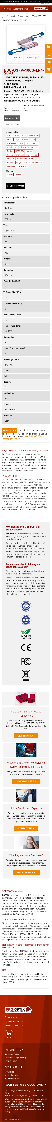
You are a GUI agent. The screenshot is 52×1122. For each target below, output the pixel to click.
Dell (16, 147)
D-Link (9, 147)
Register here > (26, 872)
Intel (27, 155)
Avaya (16, 140)
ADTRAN (16, 136)
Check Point (11, 143)
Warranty (10, 171)
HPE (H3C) (19, 151)
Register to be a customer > (25, 1084)
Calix (33, 140)
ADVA (24, 136)
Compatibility (12, 132)
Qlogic (18, 163)
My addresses (11, 1075)
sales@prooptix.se (12, 439)
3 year (10, 175)
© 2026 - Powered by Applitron (13, 1119)
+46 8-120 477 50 (33, 436)
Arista (9, 140)
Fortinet (10, 151)
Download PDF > (26, 781)
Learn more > (25, 735)
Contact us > (26, 828)
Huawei (29, 151)
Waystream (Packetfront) (17, 166)
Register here (10, 430)
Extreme (34, 147)
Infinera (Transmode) (15, 155)
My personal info (12, 1078)
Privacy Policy (11, 1061)
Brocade (25, 140)
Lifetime (18, 175)
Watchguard (37, 163)
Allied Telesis (34, 136)
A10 (8, 136)
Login (9, 3)
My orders (9, 1072)
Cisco (28, 143)
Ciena (21, 143)
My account (13, 1067)
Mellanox (10, 159)
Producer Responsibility (15, 1057)
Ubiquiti (27, 163)
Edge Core (24, 147)
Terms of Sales (12, 1054)
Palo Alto (10, 163)
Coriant (35, 143)
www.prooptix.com (15, 1025)
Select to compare (12, 124)
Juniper (35, 155)
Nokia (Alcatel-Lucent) (25, 159)
